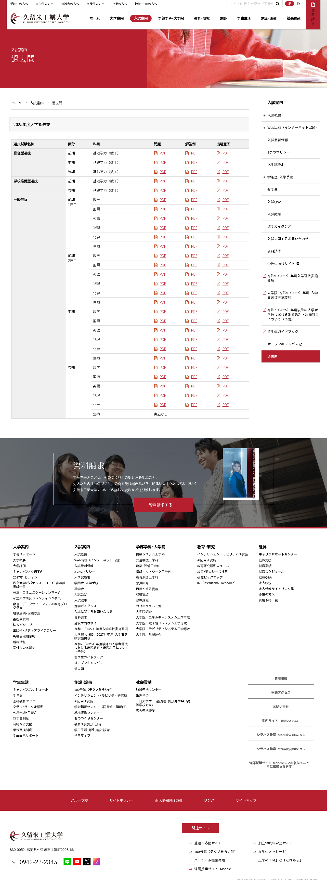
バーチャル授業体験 (209, 860)
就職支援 (265, 560)
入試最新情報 (277, 140)
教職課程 (142, 600)
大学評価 (19, 565)
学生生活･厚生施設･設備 (92, 730)
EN (298, 3)
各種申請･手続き (25, 712)
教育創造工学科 (147, 577)
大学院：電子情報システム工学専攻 (161, 623)
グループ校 (79, 800)
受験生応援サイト (208, 843)
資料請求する (160, 505)
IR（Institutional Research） (217, 583)
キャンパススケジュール (30, 689)
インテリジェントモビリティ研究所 (222, 554)
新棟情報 (19, 642)
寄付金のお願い (24, 647)
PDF (163, 152)
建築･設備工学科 (148, 565)
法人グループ (22, 625)
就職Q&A (265, 577)
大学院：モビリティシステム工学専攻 (163, 628)
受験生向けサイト (281, 263)
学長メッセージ (24, 554)
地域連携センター (87, 712)
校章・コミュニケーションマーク (37, 592)
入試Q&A (274, 202)
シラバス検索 (281, 734)
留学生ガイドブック (282, 332)
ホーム (94, 18)
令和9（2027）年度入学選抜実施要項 (292, 278)
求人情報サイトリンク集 (276, 589)
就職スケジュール (271, 571)
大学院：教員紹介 (148, 634)
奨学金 (272, 189)
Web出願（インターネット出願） (293, 127)
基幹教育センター (25, 701)
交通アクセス (280, 692)
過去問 (272, 356)
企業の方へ (119, 3)
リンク (209, 800)
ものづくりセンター (88, 718)
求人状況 (265, 583)
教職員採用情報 (24, 636)
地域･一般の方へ (146, 3)
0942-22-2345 (38, 861)
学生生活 (244, 18)
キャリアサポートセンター (278, 554)
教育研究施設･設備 (88, 724)
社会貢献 (294, 18)
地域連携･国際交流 (26, 613)
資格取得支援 (22, 724)
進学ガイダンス (279, 226)
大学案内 (117, 18)
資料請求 (274, 251)
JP (289, 3)
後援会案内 (21, 619)
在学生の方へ (44, 3)
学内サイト (281, 720)
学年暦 (17, 695)
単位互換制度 (22, 730)
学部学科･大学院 (171, 18)
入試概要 (274, 115)
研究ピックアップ (210, 577)
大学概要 (19, 560)
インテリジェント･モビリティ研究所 (100, 695)
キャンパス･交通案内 (28, 571)
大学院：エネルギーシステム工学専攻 (163, 617)
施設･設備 (268, 18)
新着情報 (281, 678)
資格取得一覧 (268, 600)
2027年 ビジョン (25, 577)
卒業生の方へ (96, 3)
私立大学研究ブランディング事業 (37, 598)
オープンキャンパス (282, 344)
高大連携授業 (145, 710)
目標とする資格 (147, 589)
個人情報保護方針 (168, 800)
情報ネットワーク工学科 (153, 571)
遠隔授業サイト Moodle (281, 764)
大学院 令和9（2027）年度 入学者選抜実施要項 (292, 295)
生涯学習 (142, 695)
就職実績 (142, 594)
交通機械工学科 (147, 560)
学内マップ (82, 735)
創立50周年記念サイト (275, 843)
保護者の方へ (70, 3)
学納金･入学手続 (280, 177)
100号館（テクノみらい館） (94, 689)
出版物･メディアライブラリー (34, 630)
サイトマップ (246, 800)
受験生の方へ (19, 3)
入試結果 (274, 214)
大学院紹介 (144, 611)
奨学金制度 (21, 718)
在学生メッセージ (272, 851)
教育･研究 (201, 18)
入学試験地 (276, 165)
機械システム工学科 (150, 554)
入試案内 (141, 18)
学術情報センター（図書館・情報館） (101, 706)
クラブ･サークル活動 (28, 706)
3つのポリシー (278, 152)
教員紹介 (142, 583)
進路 (223, 18)
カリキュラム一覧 (148, 606)
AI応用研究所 (206, 560)
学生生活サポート (25, 735)
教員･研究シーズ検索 (212, 571)
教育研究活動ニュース (213, 565)
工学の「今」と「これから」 (280, 860)
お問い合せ (281, 706)
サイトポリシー (121, 800)
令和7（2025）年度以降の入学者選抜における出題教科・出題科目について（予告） (293, 314)
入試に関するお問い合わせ (288, 239)
